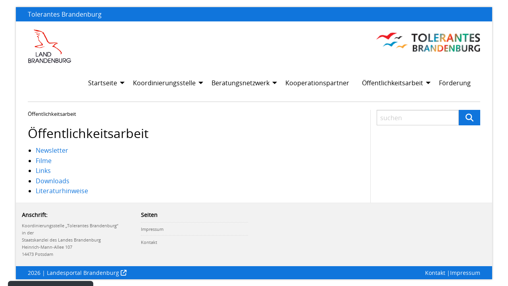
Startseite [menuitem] (102, 83)
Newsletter (52, 150)
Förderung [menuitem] (455, 83)
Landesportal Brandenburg (83, 272)
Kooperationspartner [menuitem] (317, 83)
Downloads (52, 181)
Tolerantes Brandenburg (65, 14)
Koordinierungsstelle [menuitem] (164, 83)
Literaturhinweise (62, 190)
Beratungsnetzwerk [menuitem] (240, 83)
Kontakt (149, 242)
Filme (44, 160)
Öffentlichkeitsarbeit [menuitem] (392, 83)
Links (43, 170)
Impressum (152, 229)
